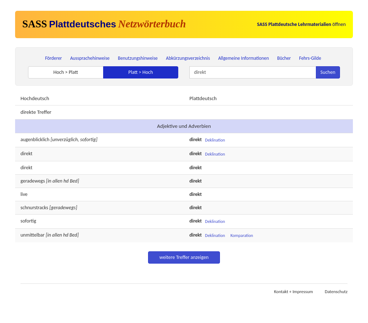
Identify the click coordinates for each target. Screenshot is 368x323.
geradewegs (32, 181)
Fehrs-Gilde (310, 58)
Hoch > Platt (65, 72)
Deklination (215, 140)
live (24, 194)
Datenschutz (336, 291)
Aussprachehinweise (90, 58)
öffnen (301, 24)
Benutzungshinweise (138, 58)
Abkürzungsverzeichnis (188, 58)
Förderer (53, 58)
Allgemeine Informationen (243, 58)
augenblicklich (35, 139)
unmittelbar (32, 235)
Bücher (284, 58)
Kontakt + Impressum (293, 291)
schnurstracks (34, 208)
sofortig (28, 221)
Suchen (328, 72)
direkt (26, 154)
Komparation (241, 235)
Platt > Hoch (140, 72)
